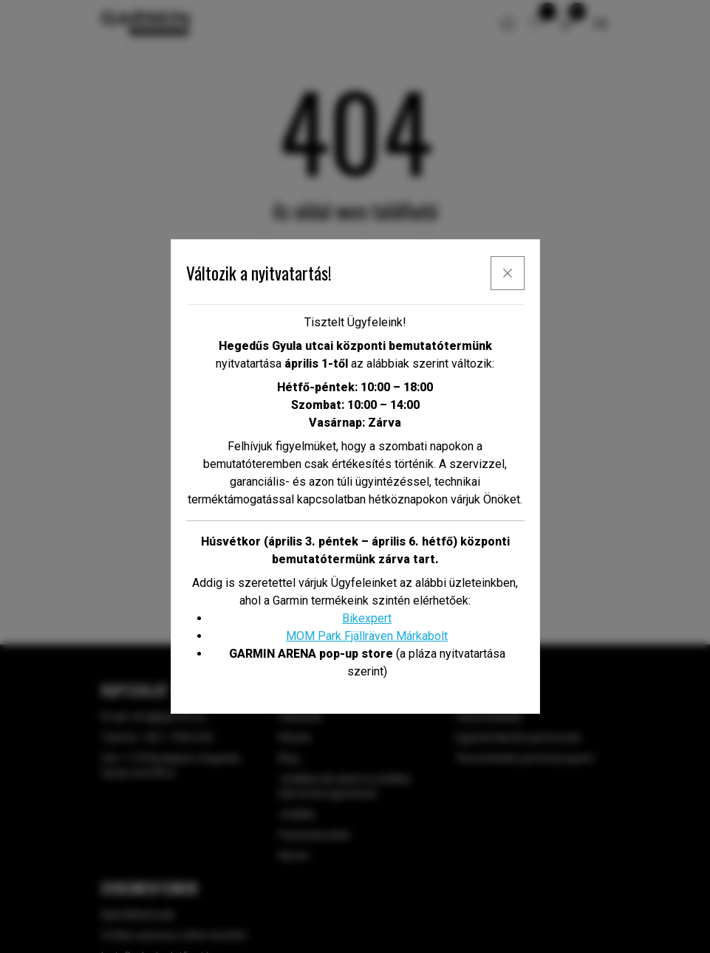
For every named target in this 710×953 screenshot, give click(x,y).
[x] (508, 273)
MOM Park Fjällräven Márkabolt (367, 636)
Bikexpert (367, 618)
